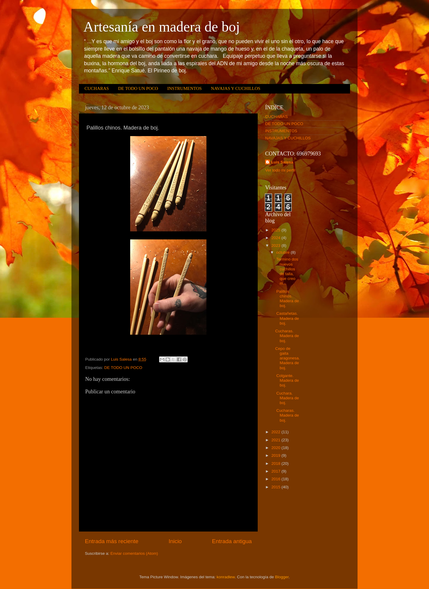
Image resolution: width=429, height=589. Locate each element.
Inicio (175, 541)
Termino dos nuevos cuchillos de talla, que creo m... (286, 271)
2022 (276, 432)
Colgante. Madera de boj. (287, 380)
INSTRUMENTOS (184, 88)
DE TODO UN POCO (138, 88)
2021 (276, 440)
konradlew (226, 577)
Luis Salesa (282, 162)
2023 (276, 245)
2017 (276, 471)
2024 (276, 238)
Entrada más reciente (112, 541)
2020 (276, 447)
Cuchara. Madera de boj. (287, 398)
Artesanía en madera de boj (161, 27)
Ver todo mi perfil (280, 170)
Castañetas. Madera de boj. (287, 318)
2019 (276, 455)
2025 (276, 230)
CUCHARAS (97, 88)
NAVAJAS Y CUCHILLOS (235, 88)
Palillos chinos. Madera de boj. (287, 298)
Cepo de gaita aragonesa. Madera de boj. (287, 358)
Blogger (282, 577)
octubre (283, 252)
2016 (276, 479)
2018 (276, 463)
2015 (276, 487)
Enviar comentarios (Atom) (134, 553)
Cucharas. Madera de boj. (287, 336)
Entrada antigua (232, 541)
